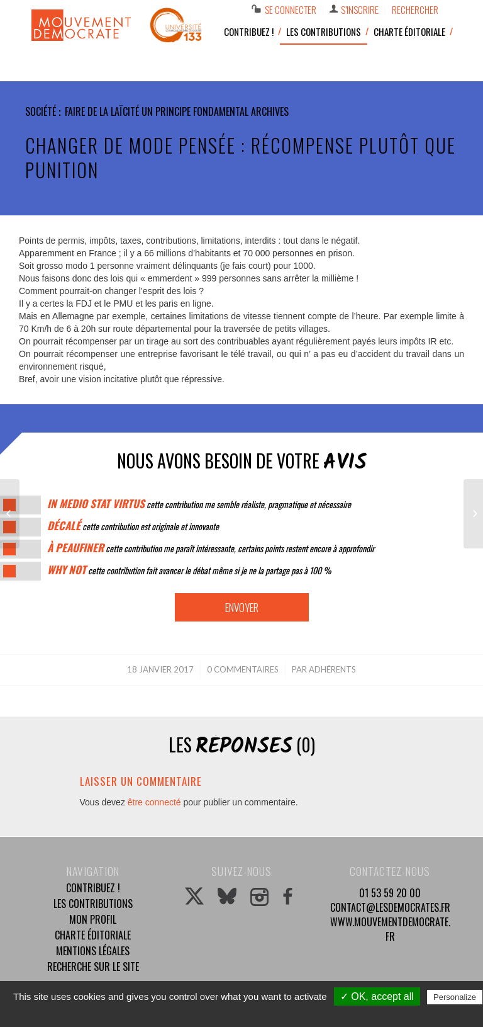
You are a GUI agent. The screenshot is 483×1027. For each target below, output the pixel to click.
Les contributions (93, 903)
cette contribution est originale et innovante (133, 526)
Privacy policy (248, 1014)
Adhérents (332, 669)
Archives (270, 111)
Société (40, 111)
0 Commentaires (243, 669)
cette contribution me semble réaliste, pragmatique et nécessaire (199, 504)
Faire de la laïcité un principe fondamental (156, 111)
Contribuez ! (93, 887)
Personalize (454, 997)
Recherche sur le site (93, 966)
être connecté (154, 802)
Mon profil (92, 919)
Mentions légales (93, 950)
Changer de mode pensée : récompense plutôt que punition (240, 157)
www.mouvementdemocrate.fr (390, 929)
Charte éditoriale (93, 935)
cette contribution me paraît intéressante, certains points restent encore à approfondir (210, 548)
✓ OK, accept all (377, 996)
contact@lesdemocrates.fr (390, 907)
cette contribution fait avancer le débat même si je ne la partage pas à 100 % (189, 570)
